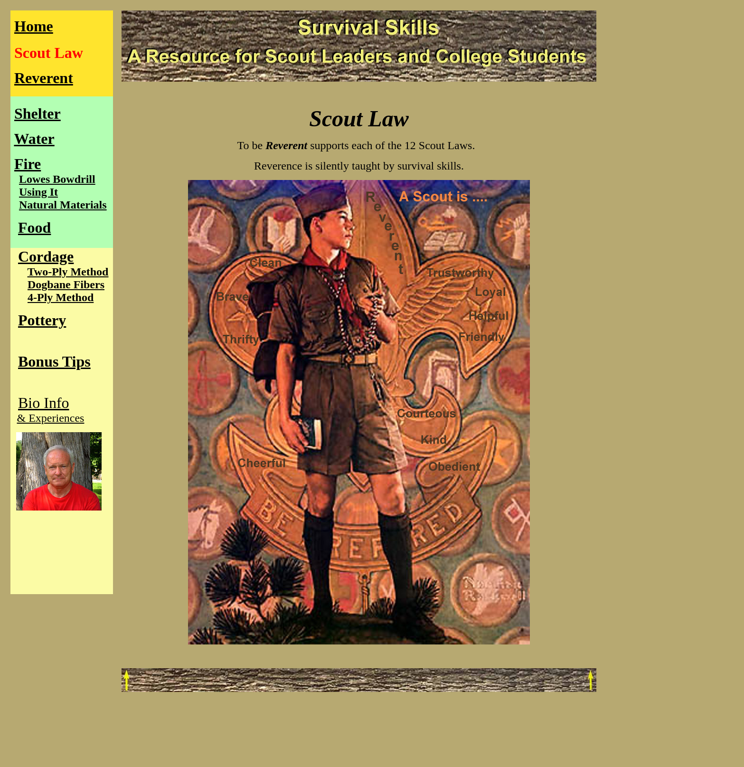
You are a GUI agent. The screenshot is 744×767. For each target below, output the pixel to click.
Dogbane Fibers (66, 284)
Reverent (43, 77)
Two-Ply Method (68, 271)
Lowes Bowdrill (57, 179)
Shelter (37, 113)
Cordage (46, 256)
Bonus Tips (54, 361)
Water (34, 138)
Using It (38, 192)
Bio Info (43, 402)
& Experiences (51, 418)
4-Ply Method (61, 297)
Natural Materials (63, 205)
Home (33, 26)
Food (34, 227)
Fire (27, 163)
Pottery (42, 320)
